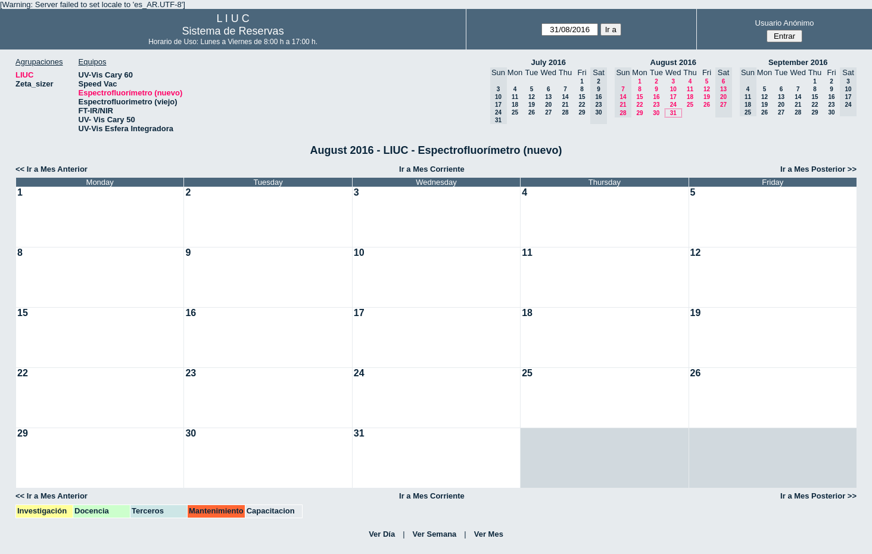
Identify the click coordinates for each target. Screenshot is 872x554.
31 (673, 113)
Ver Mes (488, 534)
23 (656, 104)
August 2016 (673, 62)
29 (581, 112)
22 (581, 104)
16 (656, 97)
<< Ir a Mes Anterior (51, 169)
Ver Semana (435, 534)
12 (531, 97)
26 (531, 112)
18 (515, 104)
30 (656, 113)
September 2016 (798, 62)
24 (673, 104)
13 (548, 97)
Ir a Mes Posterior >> (818, 169)
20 (548, 104)
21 (565, 104)
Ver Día (382, 534)
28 (565, 112)
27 (548, 112)
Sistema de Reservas (233, 31)
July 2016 (548, 62)
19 (531, 104)
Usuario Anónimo (784, 22)
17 (673, 97)
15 (581, 97)
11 (515, 97)
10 (673, 89)
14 (565, 97)
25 (515, 112)
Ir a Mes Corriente (432, 169)
